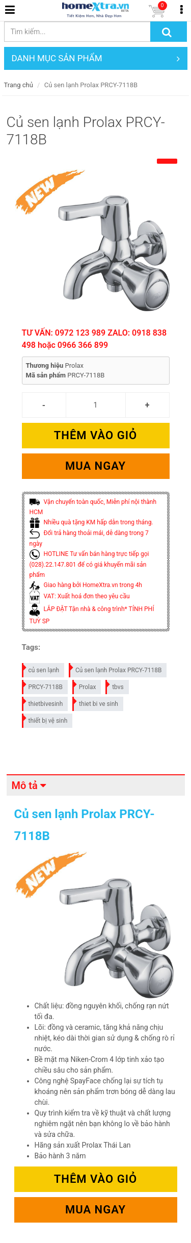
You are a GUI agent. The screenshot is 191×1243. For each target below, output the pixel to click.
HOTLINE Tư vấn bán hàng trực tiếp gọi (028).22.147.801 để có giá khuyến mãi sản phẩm (89, 564)
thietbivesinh (43, 702)
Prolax (84, 685)
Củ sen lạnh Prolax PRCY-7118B (115, 668)
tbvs (115, 685)
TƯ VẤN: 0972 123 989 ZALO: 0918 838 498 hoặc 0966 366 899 (94, 339)
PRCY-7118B (43, 685)
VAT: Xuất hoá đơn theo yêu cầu (80, 596)
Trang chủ (18, 85)
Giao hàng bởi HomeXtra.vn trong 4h (86, 585)
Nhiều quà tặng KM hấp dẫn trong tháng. (91, 522)
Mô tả (25, 785)
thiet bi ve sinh (95, 702)
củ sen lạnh (41, 668)
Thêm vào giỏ (95, 435)
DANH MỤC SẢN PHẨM (96, 58)
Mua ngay (95, 466)
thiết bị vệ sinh (45, 719)
